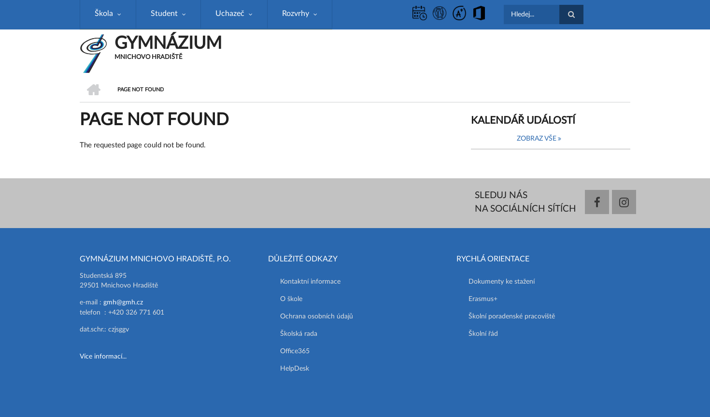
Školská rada (298, 334)
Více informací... (103, 356)
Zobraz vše (536, 138)
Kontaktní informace (310, 281)
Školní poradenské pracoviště (512, 316)
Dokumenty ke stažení (502, 281)
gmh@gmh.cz (123, 302)
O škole (291, 299)
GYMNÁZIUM (168, 43)
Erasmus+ (483, 299)
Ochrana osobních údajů (316, 316)
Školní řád (483, 334)
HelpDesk (294, 368)
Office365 (295, 351)
